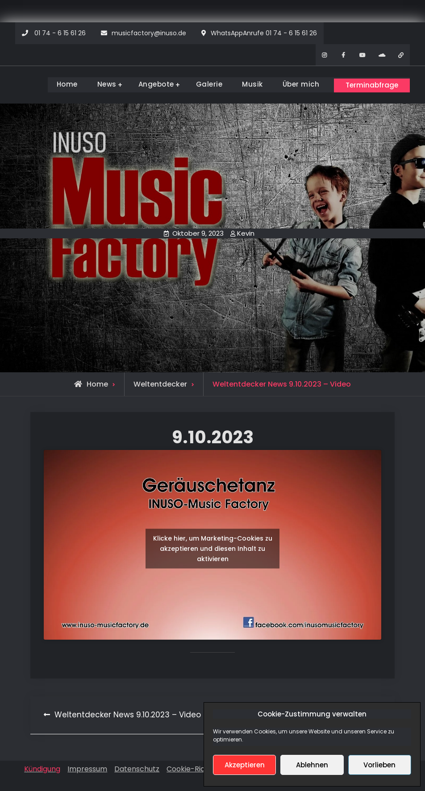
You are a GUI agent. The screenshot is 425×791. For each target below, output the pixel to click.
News (100, 84)
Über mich (294, 84)
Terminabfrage (369, 84)
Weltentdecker (160, 383)
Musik (246, 84)
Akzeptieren (245, 765)
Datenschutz (136, 767)
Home (60, 84)
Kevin (245, 232)
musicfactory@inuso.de (149, 33)
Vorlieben (379, 765)
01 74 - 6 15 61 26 (60, 33)
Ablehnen (312, 765)
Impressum (87, 767)
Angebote (149, 84)
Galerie (202, 84)
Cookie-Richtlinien (198, 767)
